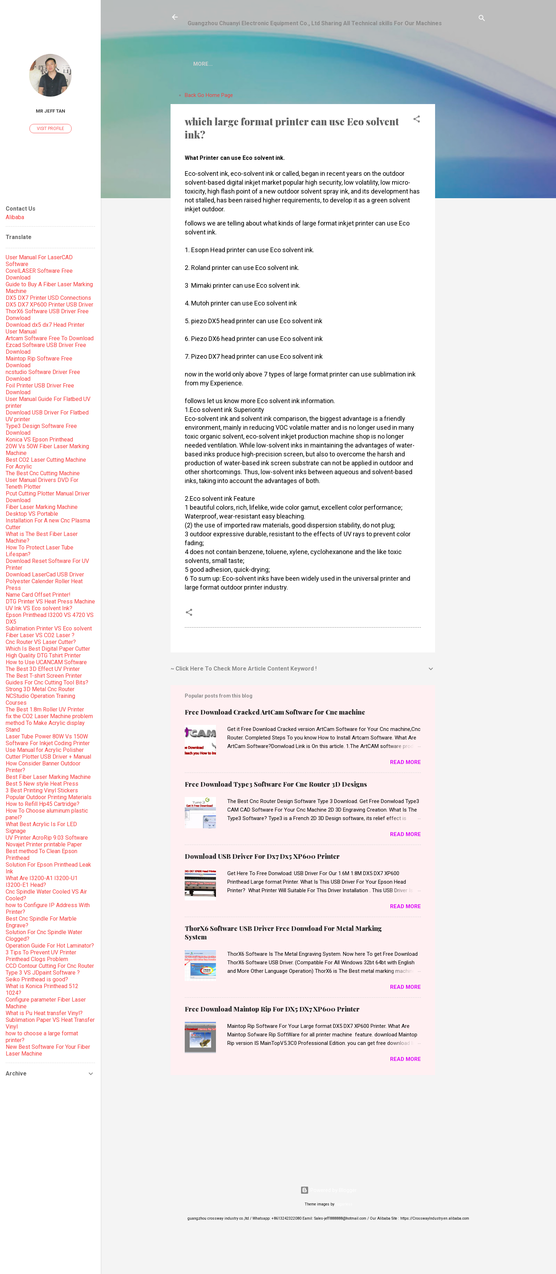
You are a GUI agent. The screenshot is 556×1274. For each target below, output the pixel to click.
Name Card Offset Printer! (38, 594)
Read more (405, 763)
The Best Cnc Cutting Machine (43, 473)
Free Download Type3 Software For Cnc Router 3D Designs (276, 785)
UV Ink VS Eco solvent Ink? (39, 608)
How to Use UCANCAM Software (46, 662)
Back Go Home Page (209, 96)
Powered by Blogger (328, 1191)
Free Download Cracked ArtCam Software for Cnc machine (275, 713)
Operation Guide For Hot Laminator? (50, 945)
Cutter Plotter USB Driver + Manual (48, 756)
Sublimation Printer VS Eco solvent (49, 628)
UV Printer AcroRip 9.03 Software (47, 837)
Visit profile (50, 128)
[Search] (482, 19)
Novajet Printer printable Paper (44, 844)
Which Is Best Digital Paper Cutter (48, 648)
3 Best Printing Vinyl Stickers (42, 790)
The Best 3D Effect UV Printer (43, 669)
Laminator (351, 64)
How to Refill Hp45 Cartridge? (42, 804)
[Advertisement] (463, 194)
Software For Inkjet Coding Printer (48, 743)
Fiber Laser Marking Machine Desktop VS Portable (42, 510)
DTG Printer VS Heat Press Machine (50, 601)
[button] (416, 121)
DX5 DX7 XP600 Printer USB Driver (49, 304)
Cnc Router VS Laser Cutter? (41, 642)
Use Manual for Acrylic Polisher (45, 750)
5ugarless (343, 1205)
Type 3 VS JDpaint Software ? (43, 972)
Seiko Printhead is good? (37, 979)
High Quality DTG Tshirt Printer (43, 655)
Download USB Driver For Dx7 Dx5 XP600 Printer (262, 857)
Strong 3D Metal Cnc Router (40, 689)
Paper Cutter (400, 64)
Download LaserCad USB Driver (45, 574)
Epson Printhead (298, 64)
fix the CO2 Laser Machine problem (49, 716)
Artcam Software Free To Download (50, 338)
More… (442, 64)
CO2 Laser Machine (232, 64)
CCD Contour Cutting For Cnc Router (50, 966)
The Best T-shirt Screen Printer (44, 675)
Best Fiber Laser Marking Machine (48, 777)
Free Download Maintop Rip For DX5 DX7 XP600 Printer (272, 1010)
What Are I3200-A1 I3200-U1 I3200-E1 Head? (42, 881)
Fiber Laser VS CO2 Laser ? (40, 635)
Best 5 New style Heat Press (42, 783)
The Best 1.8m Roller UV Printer (45, 709)
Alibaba (15, 217)
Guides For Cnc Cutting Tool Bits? (47, 682)
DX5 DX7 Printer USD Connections (48, 297)
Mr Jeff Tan (50, 111)
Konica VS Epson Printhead (39, 439)
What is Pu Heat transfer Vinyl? (44, 1013)
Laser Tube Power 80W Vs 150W (47, 736)
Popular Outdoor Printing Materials (48, 797)
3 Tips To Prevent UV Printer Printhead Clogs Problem (41, 956)
